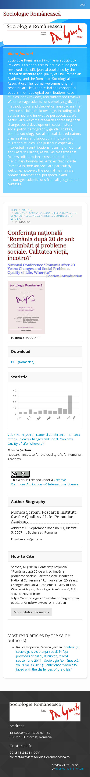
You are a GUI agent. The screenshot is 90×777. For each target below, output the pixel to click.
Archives (27, 209)
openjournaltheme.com (69, 768)
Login (83, 4)
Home (14, 209)
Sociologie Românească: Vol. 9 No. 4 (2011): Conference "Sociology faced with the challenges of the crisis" (47, 664)
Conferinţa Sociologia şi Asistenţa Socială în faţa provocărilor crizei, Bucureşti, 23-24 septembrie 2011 (47, 653)
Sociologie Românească (32, 13)
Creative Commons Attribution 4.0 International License (44, 482)
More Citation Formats (31, 612)
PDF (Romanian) (22, 362)
